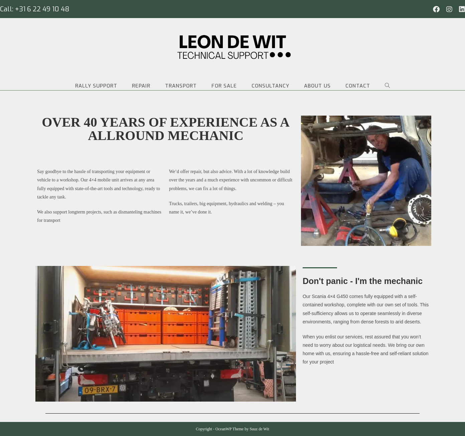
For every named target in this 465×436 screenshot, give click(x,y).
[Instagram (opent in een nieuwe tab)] (449, 9)
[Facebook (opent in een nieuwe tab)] (436, 9)
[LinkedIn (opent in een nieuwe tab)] (460, 9)
